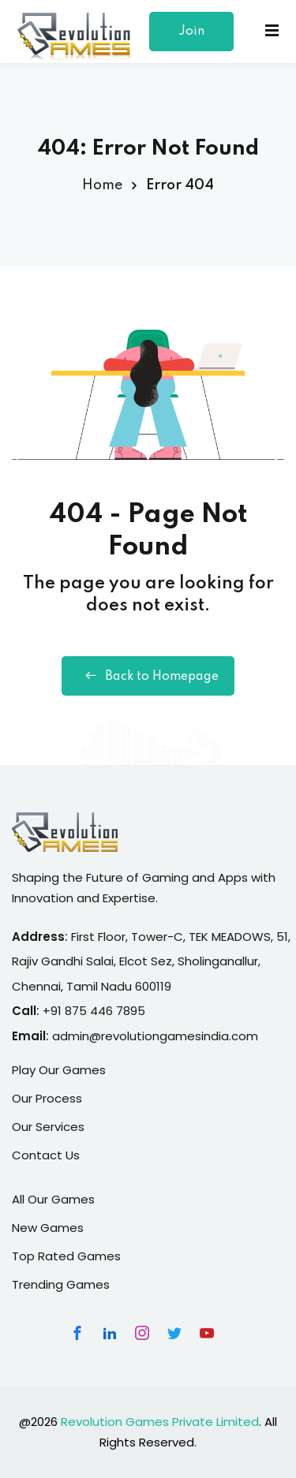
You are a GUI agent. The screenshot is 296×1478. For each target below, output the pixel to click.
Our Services (48, 1126)
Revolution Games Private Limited (160, 1421)
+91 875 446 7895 (94, 1010)
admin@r (78, 1036)
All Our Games (53, 1199)
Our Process (47, 1098)
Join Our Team (191, 38)
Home (102, 185)
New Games (48, 1227)
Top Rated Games (66, 1256)
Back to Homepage (148, 676)
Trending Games (61, 1284)
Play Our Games (59, 1070)
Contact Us (46, 1155)
